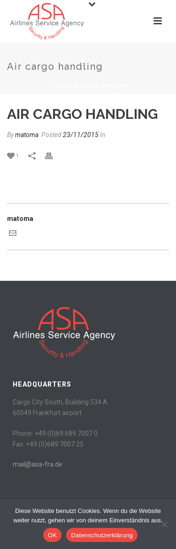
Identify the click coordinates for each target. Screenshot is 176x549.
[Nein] (164, 524)
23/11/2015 (81, 135)
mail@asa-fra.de (37, 464)
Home (56, 86)
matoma (26, 135)
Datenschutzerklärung (101, 535)
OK (52, 535)
